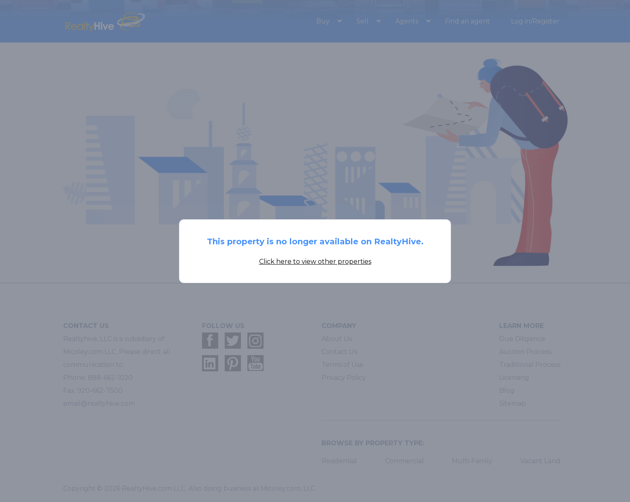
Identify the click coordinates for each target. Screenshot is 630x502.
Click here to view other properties (315, 261)
